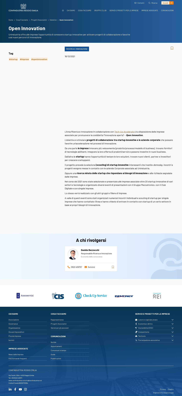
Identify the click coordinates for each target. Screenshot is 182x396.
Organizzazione (14, 328)
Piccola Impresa (15, 336)
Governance (13, 324)
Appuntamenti (56, 346)
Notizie (53, 342)
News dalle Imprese (16, 354)
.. (119, 90)
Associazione (14, 320)
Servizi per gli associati (60, 328)
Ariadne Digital (169, 393)
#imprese (24, 59)
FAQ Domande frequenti (18, 358)
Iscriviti (11, 340)
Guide (53, 354)
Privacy (163, 389)
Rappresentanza (57, 320)
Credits (171, 389)
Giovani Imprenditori (16, 332)
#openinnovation (39, 59)
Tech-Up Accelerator (125, 131)
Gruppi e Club (100, 10)
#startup (13, 59)
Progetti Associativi (59, 324)
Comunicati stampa (58, 350)
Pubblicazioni (56, 358)
